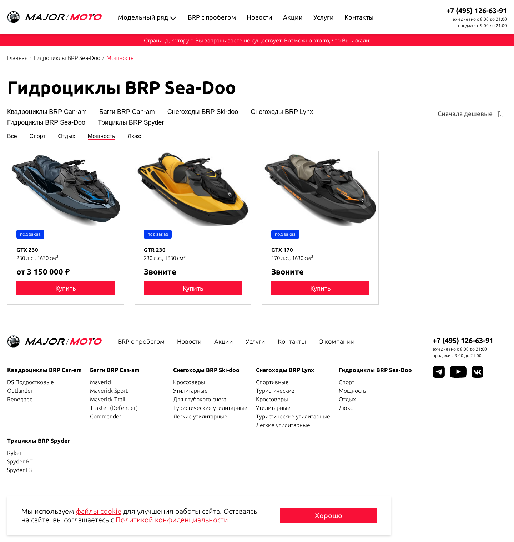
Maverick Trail (107, 399)
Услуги (323, 17)
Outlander (20, 390)
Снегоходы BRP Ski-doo (202, 112)
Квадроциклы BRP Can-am (47, 112)
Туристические (275, 390)
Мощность (101, 136)
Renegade (20, 399)
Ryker (14, 453)
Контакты (359, 17)
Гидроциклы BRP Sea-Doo (67, 58)
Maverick (101, 382)
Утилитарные (190, 390)
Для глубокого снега (199, 399)
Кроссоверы (189, 382)
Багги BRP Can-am (127, 112)
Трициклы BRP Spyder (131, 122)
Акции (293, 17)
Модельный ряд (143, 17)
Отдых (66, 136)
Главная (17, 58)
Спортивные (272, 382)
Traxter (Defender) (114, 408)
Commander (105, 416)
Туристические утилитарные (210, 408)
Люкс (134, 136)
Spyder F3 (19, 470)
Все (12, 136)
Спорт (38, 136)
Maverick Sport (109, 390)
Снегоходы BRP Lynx (282, 112)
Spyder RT (20, 461)
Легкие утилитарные (200, 416)
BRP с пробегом (212, 17)
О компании (336, 341)
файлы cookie (98, 511)
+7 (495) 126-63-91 (476, 10)
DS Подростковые (30, 382)
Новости (259, 17)
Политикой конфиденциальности (172, 520)
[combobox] (472, 114)
